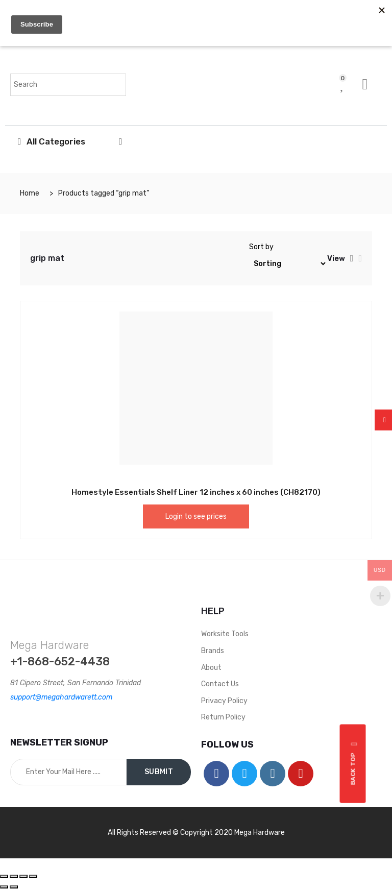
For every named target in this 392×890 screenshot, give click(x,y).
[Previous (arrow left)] (4, 886)
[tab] (352, 258)
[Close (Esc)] (4, 876)
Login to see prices (196, 516)
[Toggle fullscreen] (23, 876)
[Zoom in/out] (33, 876)
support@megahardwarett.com (61, 697)
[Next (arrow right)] (14, 886)
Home (29, 193)
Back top (354, 763)
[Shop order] (288, 263)
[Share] (14, 876)
